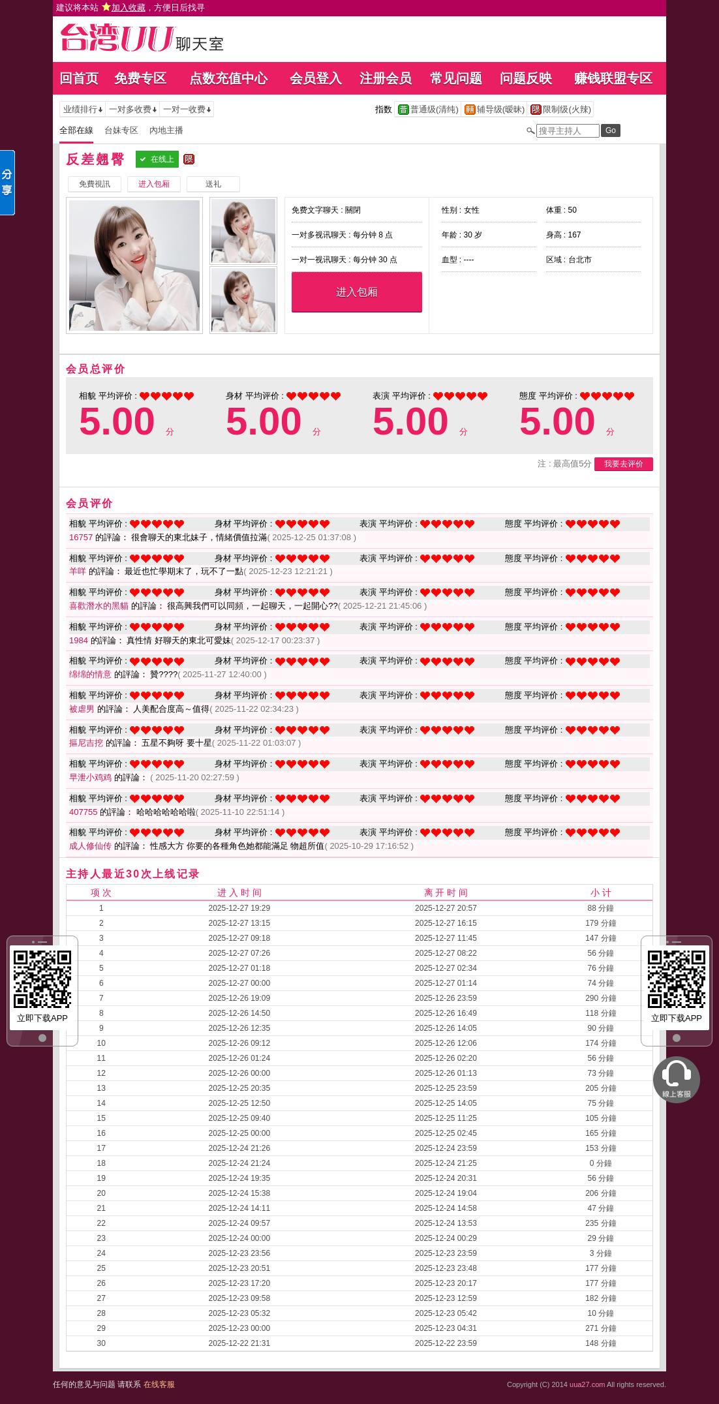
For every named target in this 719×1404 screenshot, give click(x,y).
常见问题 (456, 78)
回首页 (79, 78)
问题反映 (526, 78)
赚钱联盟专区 (613, 78)
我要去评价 (623, 463)
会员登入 (316, 78)
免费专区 (140, 78)
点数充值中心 (228, 78)
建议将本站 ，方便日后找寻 (130, 7)
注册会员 (386, 78)
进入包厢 (357, 292)
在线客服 (159, 1384)
